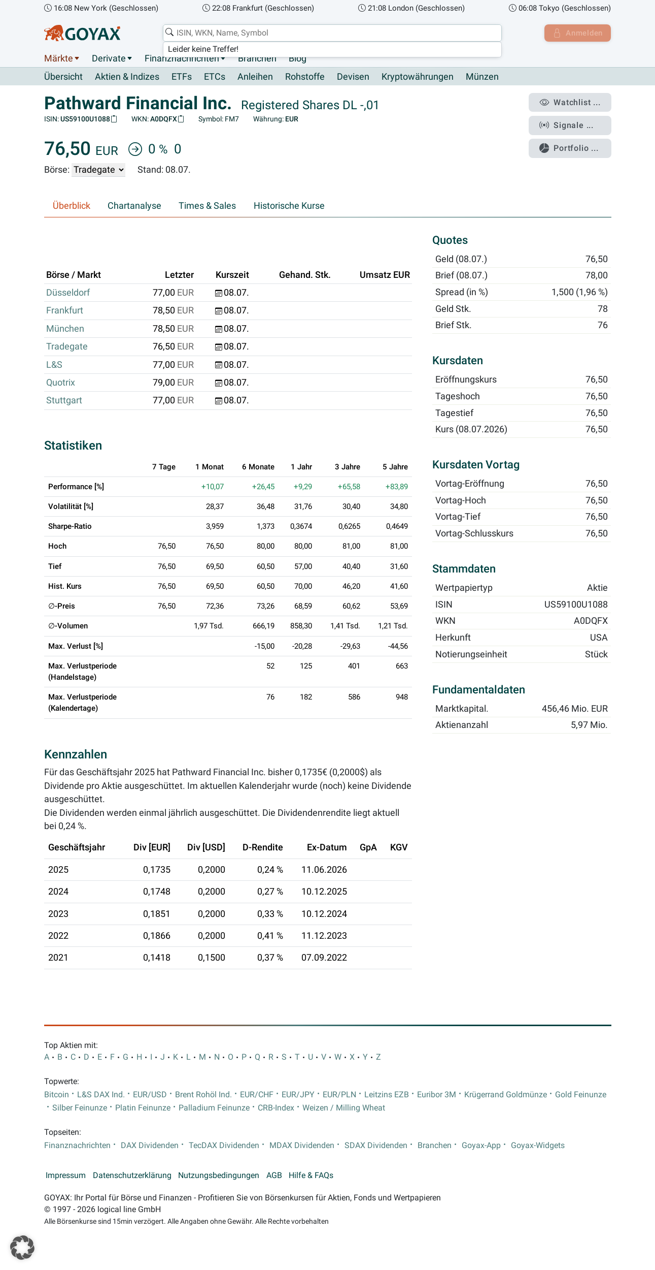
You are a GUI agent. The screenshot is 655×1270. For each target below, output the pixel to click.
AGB (274, 1175)
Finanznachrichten (182, 58)
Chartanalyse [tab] (134, 206)
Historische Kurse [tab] (289, 206)
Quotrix (60, 383)
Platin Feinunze (142, 1108)
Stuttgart (64, 401)
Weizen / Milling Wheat (343, 1108)
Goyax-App (481, 1145)
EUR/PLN (339, 1094)
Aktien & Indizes (127, 77)
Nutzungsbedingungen (218, 1175)
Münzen (482, 77)
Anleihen (255, 77)
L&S (54, 365)
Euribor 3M (436, 1094)
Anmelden (576, 33)
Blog (297, 58)
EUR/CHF (256, 1094)
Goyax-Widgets (538, 1145)
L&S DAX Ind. (101, 1094)
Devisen (353, 77)
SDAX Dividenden (375, 1145)
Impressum (66, 1175)
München (65, 329)
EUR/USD (150, 1094)
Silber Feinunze (79, 1108)
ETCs (214, 77)
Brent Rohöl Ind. (203, 1094)
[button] (22, 1247)
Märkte (58, 58)
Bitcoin (56, 1094)
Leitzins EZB (386, 1094)
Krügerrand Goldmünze (505, 1094)
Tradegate (67, 347)
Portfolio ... (571, 145)
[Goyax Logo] (82, 33)
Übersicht (63, 77)
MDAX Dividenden (301, 1145)
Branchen (257, 58)
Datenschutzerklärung (132, 1175)
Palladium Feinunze (214, 1108)
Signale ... (568, 123)
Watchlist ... (571, 102)
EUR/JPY (298, 1094)
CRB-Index (276, 1108)
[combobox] (330, 33)
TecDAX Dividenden (224, 1145)
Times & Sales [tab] (207, 206)
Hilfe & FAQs (311, 1175)
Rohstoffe (305, 77)
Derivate (109, 58)
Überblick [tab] (71, 206)
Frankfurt (64, 311)
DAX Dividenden (150, 1145)
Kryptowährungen (418, 77)
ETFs (181, 77)
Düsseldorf (68, 293)
